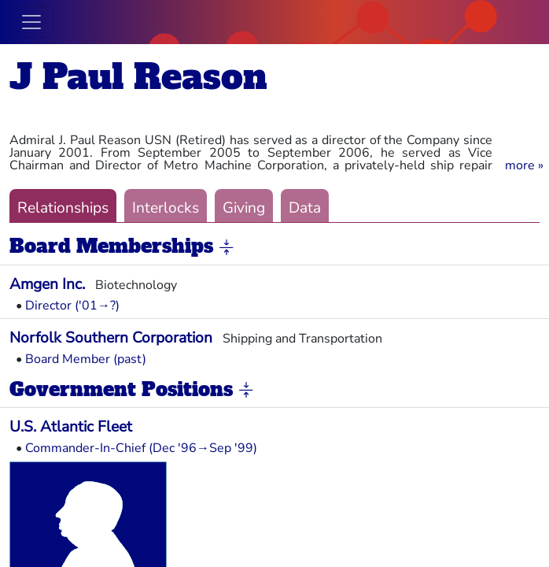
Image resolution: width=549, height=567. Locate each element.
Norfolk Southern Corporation (110, 338)
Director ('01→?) (72, 305)
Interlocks (165, 208)
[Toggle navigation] (31, 22)
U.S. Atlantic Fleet (70, 427)
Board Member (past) (85, 359)
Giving (244, 208)
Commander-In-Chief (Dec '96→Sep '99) (141, 448)
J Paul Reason (138, 77)
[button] (524, 165)
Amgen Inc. (47, 284)
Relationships (63, 208)
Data (305, 208)
